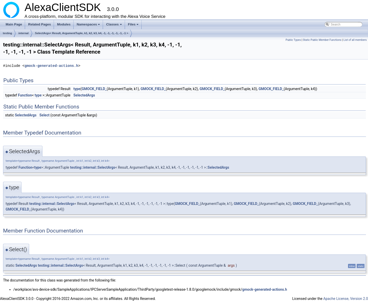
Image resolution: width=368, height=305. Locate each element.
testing (7, 33)
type (76, 89)
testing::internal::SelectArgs (92, 167)
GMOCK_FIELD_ (94, 89)
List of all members (355, 40)
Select (44, 115)
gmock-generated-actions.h (51, 65)
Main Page (14, 24)
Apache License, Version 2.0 (345, 299)
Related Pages (39, 24)
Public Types (293, 40)
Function (25, 95)
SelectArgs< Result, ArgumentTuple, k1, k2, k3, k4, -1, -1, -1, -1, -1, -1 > (81, 33)
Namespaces (89, 25)
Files (134, 25)
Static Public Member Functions (322, 40)
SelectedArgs (84, 95)
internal (23, 33)
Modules (64, 24)
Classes (114, 25)
